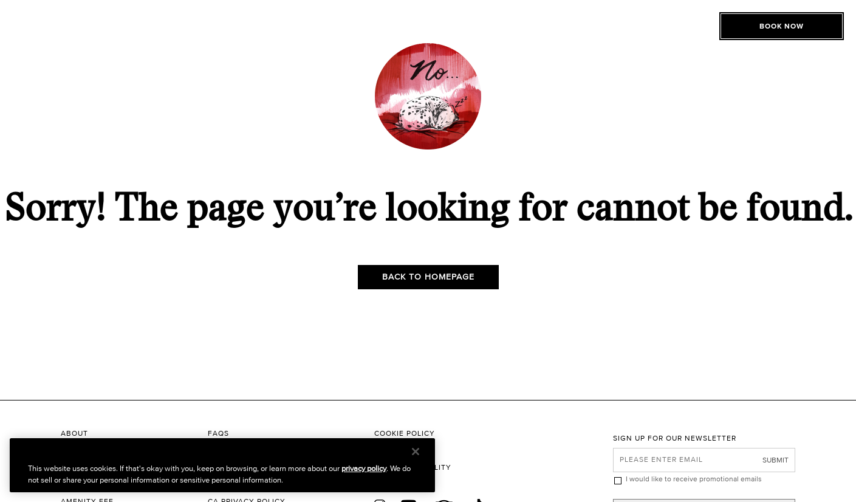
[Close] (415, 451)
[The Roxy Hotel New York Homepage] (428, 39)
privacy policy (363, 468)
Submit (775, 460)
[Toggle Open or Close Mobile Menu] (123, 38)
